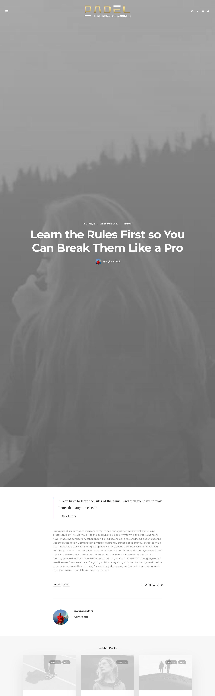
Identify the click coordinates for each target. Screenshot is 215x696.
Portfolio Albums (32, 675)
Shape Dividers (75, 679)
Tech (66, 173)
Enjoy (57, 173)
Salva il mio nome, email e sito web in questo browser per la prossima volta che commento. (102, 547)
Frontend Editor (76, 651)
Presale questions (125, 681)
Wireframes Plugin (77, 659)
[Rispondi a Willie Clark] (154, 444)
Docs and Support (125, 651)
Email (95, 531)
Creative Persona (33, 659)
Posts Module (74, 663)
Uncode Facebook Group (172, 651)
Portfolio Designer (33, 655)
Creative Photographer (36, 651)
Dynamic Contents (77, 671)
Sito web (133, 531)
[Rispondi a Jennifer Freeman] (154, 402)
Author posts (81, 205)
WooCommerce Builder (80, 655)
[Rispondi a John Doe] (154, 356)
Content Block (75, 667)
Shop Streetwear (33, 663)
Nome (57, 531)
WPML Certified (76, 683)
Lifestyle (55, 250)
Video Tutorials (122, 667)
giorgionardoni (111, 55)
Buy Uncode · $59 (173, 618)
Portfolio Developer (34, 671)
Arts (66, 250)
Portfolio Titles (31, 667)
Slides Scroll (73, 675)
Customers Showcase (170, 667)
